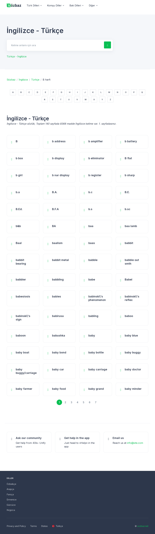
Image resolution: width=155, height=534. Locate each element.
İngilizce (23, 79)
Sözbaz (11, 79)
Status (44, 526)
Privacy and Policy (16, 526)
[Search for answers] (55, 45)
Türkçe (35, 79)
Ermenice (11, 499)
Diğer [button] (92, 5)
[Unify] (14, 5)
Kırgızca (11, 510)
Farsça (10, 494)
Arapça (10, 489)
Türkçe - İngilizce (16, 56)
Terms (33, 526)
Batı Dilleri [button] (75, 5)
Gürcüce (11, 504)
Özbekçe (11, 484)
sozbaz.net (142, 526)
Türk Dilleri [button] (33, 5)
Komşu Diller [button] (54, 5)
